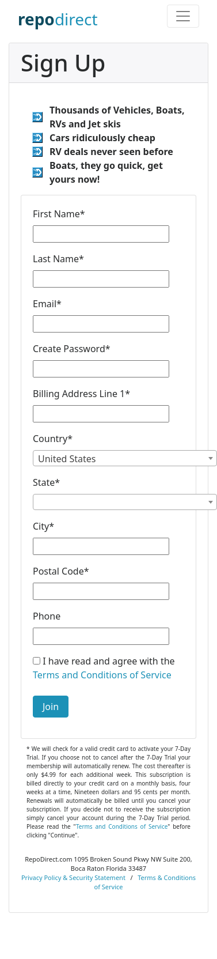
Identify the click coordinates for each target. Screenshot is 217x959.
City (43, 526)
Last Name (58, 258)
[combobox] (125, 458)
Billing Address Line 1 (81, 393)
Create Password (72, 348)
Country (53, 438)
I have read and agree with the (104, 668)
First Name (59, 213)
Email (47, 303)
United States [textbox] (67, 458)
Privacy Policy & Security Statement (73, 877)
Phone (46, 616)
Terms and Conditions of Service (102, 675)
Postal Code (61, 571)
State (46, 482)
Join (51, 706)
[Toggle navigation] (183, 16)
